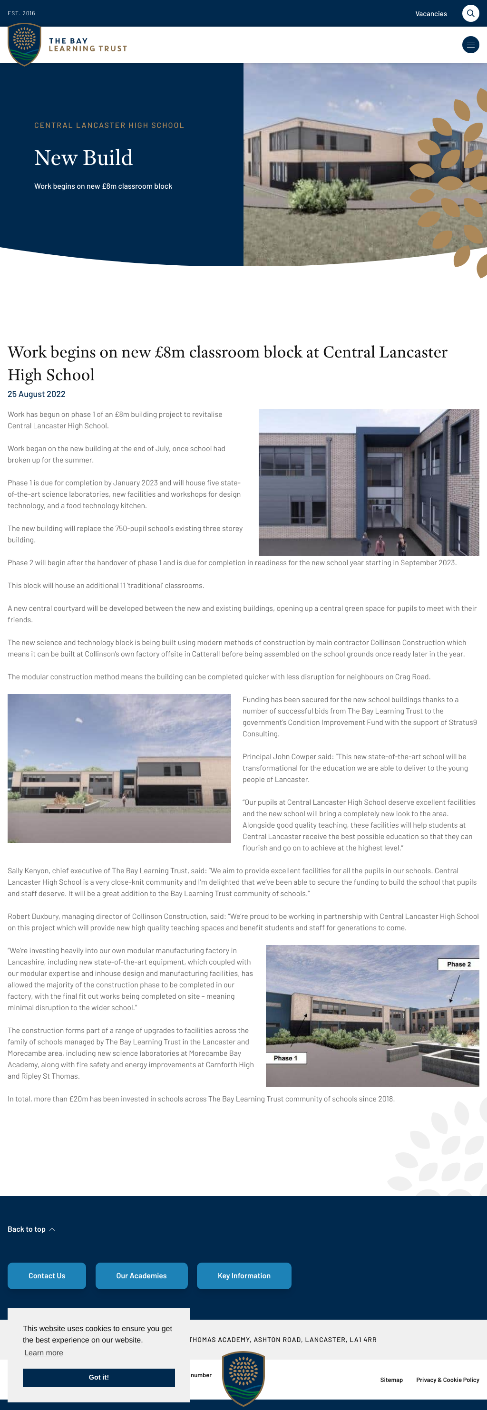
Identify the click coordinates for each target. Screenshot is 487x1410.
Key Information (244, 1275)
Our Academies (142, 1275)
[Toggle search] (470, 13)
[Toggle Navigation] (470, 44)
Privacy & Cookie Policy (447, 1379)
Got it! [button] (99, 1377)
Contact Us (47, 1275)
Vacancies (431, 13)
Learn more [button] (43, 1353)
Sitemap (391, 1379)
